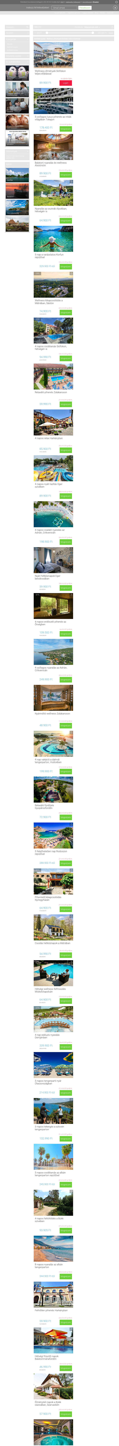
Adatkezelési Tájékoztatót (30, 721)
